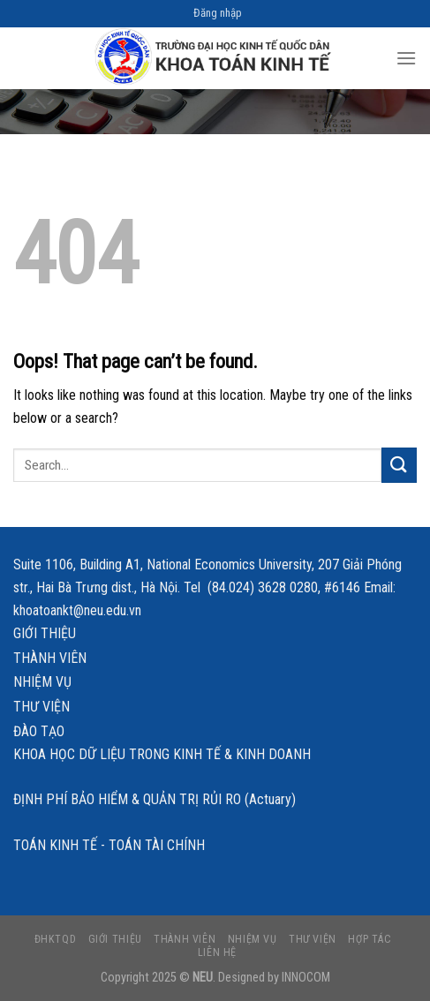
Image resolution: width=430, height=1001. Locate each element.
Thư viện (41, 706)
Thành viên (50, 658)
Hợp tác (369, 939)
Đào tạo (38, 731)
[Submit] (399, 465)
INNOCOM (306, 977)
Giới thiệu (44, 633)
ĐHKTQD (55, 939)
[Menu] (406, 57)
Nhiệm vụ (42, 682)
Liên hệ (217, 952)
